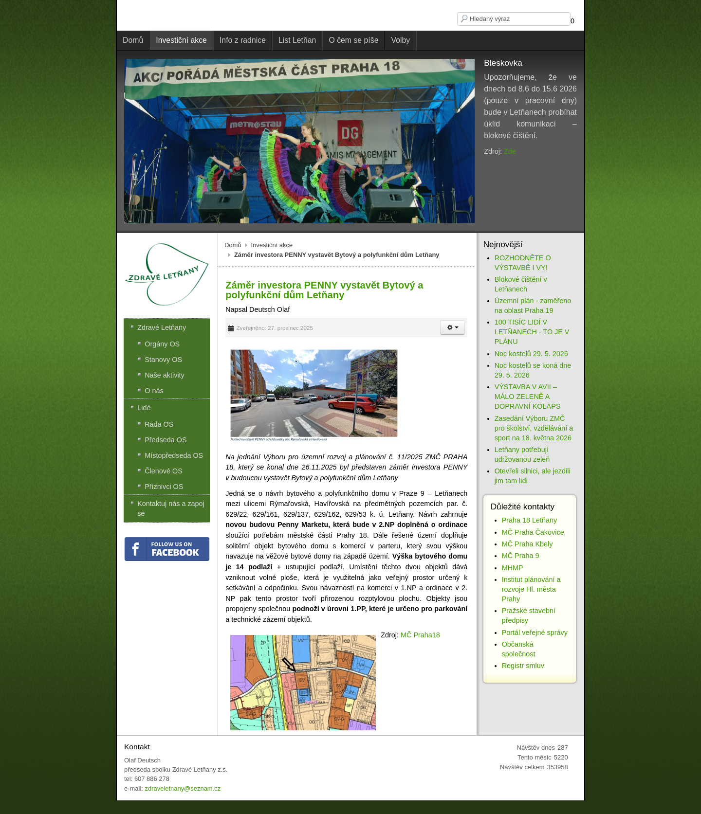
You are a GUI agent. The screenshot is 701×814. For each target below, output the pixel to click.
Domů (232, 245)
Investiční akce (272, 245)
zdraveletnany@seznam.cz (183, 788)
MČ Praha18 (420, 635)
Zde (510, 151)
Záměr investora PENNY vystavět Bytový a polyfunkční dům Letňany (324, 290)
